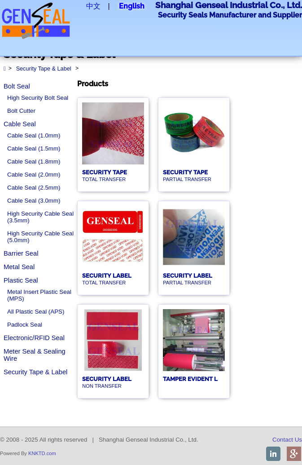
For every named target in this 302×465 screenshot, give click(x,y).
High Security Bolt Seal (37, 97)
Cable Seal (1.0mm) (34, 135)
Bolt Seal (17, 86)
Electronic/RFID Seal (34, 337)
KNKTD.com (42, 453)
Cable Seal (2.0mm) (34, 174)
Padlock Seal (24, 324)
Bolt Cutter (21, 110)
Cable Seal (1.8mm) (34, 161)
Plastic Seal (21, 280)
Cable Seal (20, 124)
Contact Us (287, 439)
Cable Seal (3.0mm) (34, 200)
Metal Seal (19, 266)
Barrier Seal (21, 253)
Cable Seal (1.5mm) (34, 148)
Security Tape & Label (35, 372)
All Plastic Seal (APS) (35, 311)
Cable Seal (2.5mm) (34, 187)
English (131, 6)
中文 (93, 6)
